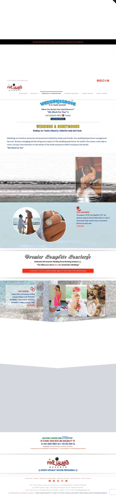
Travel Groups (75, 478)
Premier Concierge (63, 478)
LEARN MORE (91, 226)
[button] (114, 1)
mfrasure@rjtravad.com (22, 80)
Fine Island (29, 478)
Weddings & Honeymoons (48, 478)
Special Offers (86, 478)
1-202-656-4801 (11, 80)
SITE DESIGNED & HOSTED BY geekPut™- (22, 493)
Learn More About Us (58, 119)
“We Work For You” (57, 112)
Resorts (36, 478)
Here (56, 265)
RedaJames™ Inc (84, 490)
